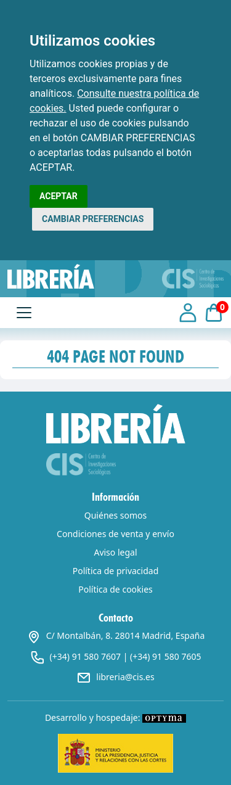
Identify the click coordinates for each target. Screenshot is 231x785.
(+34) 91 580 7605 (165, 656)
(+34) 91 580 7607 (85, 656)
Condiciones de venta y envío (115, 534)
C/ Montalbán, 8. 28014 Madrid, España (115, 635)
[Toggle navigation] (24, 312)
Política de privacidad (116, 571)
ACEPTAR (58, 196)
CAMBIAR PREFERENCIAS (93, 219)
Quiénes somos (115, 515)
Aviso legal (115, 552)
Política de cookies (115, 589)
